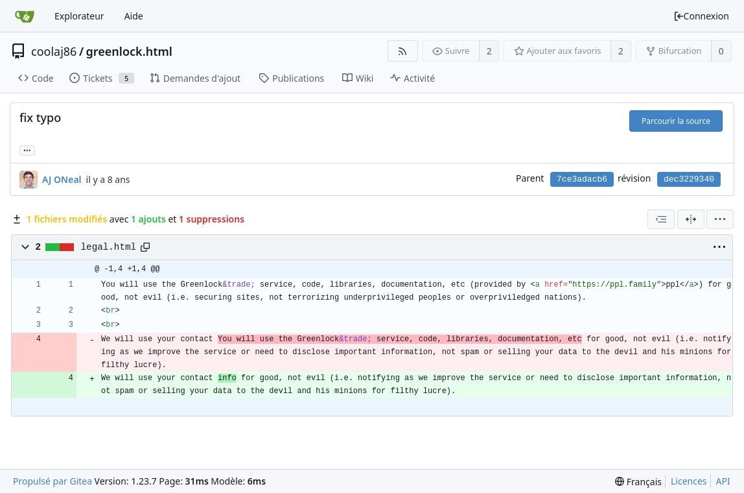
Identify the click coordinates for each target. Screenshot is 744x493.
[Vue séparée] (690, 219)
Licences (689, 481)
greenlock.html (129, 51)
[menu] (720, 219)
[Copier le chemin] (145, 247)
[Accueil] (24, 16)
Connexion (701, 16)
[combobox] (661, 219)
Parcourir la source (676, 120)
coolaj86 (53, 51)
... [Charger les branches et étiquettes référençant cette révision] (27, 149)
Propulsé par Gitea (52, 481)
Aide (133, 16)
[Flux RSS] (403, 51)
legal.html (109, 247)
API (723, 481)
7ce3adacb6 (582, 179)
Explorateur (79, 16)
